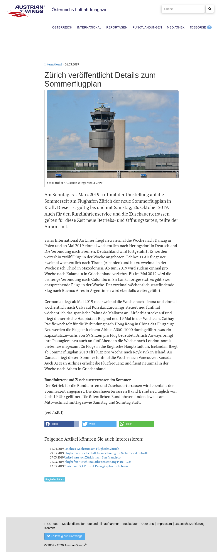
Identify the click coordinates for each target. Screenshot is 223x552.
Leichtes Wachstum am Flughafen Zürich (91, 449)
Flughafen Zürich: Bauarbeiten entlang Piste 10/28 (97, 462)
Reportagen (116, 27)
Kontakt (49, 528)
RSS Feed (51, 523)
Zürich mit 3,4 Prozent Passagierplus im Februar (96, 466)
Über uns (147, 523)
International (89, 27)
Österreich (62, 27)
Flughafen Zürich (55, 479)
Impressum (164, 523)
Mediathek (175, 27)
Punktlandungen (147, 27)
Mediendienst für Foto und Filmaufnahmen (91, 523)
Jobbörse (197, 27)
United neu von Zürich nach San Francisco (92, 457)
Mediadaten (130, 523)
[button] (61, 424)
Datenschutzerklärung (189, 523)
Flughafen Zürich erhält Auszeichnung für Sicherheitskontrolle (106, 453)
